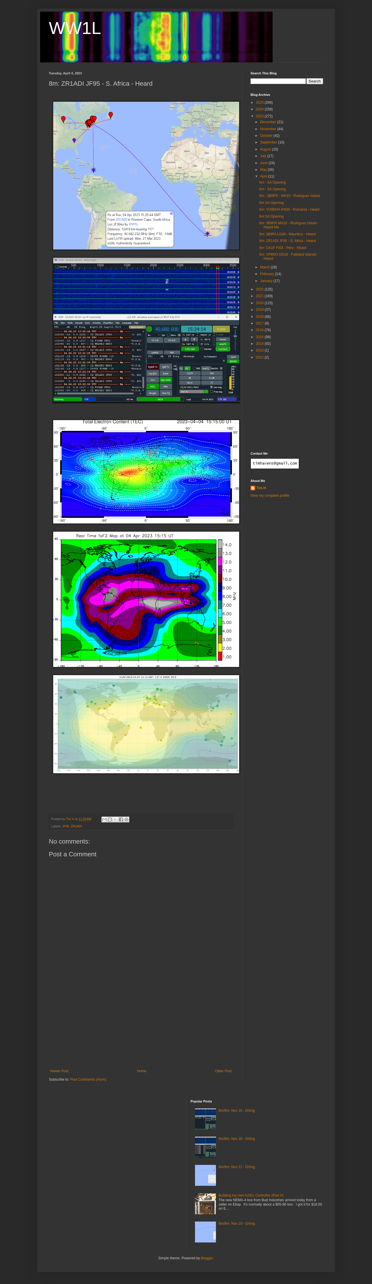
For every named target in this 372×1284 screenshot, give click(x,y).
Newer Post (59, 1071)
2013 (260, 350)
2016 (260, 330)
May (264, 170)
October (266, 136)
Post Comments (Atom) (88, 1079)
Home (141, 1071)
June (264, 163)
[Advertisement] (141, 1025)
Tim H (261, 488)
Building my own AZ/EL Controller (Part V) (251, 1195)
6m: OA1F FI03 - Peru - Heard (282, 248)
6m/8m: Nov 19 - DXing (237, 1224)
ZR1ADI (76, 826)
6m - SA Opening (272, 182)
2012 (260, 357)
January (266, 281)
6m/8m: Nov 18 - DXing (237, 1139)
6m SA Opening (271, 203)
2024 (260, 109)
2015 (260, 337)
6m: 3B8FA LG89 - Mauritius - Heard (287, 234)
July (263, 156)
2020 (260, 303)
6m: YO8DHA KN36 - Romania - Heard (289, 209)
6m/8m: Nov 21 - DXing (237, 1167)
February (267, 274)
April (264, 176)
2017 (260, 323)
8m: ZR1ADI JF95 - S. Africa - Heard (287, 241)
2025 (260, 103)
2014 (260, 344)
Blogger (207, 1258)
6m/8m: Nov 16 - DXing (237, 1111)
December (268, 122)
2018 (260, 317)
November (268, 129)
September (269, 142)
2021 (260, 296)
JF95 (65, 826)
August (266, 149)
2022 (260, 289)
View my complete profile (270, 496)
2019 (260, 310)
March (265, 267)
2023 (260, 116)
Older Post (223, 1071)
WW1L (75, 28)
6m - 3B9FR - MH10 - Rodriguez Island (289, 196)
